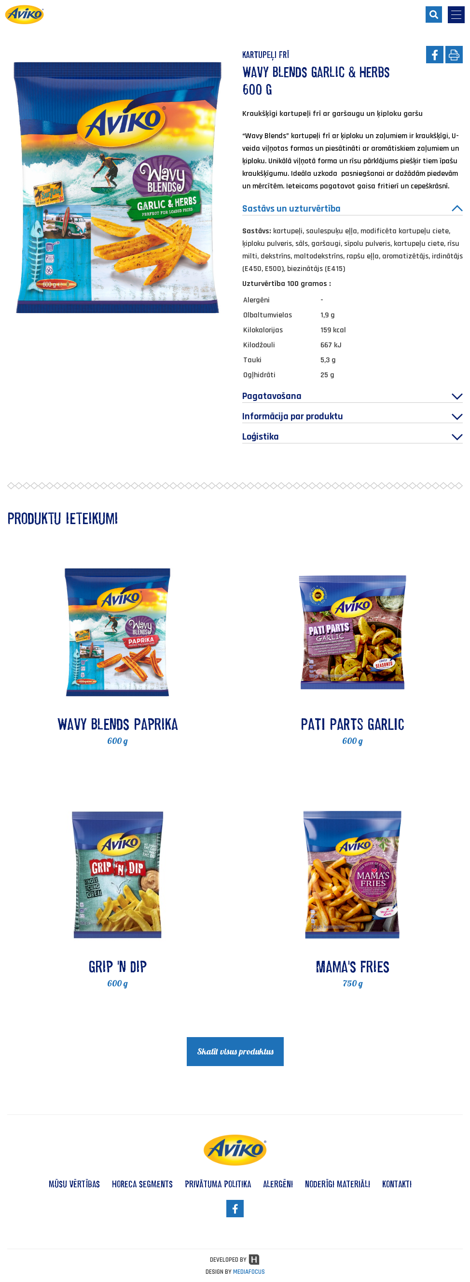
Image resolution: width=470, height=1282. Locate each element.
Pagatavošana (352, 396)
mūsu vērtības (74, 1184)
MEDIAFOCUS (249, 1272)
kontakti (397, 1184)
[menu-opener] (456, 15)
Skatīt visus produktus (235, 1051)
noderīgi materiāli (337, 1184)
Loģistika (352, 436)
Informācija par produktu (352, 416)
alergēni (278, 1184)
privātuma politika (218, 1184)
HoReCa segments (142, 1184)
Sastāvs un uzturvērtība (352, 208)
